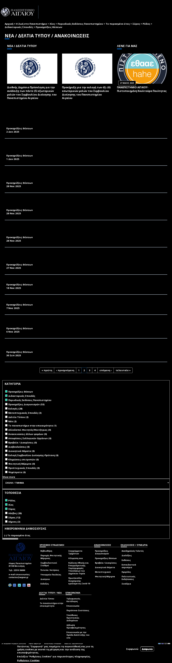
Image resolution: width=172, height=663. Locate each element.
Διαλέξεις (127, 555)
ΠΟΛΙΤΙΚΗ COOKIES (52, 644)
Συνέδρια (126, 583)
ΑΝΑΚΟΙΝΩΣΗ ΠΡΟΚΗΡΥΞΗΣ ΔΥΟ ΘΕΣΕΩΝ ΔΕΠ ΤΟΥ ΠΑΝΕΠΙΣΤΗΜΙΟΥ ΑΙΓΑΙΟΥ (54, 301)
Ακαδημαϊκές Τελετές (133, 551)
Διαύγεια (45, 579)
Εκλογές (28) (15, 408)
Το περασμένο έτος (118, 23)
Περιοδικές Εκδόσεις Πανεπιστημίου (80, 23)
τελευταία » (123, 370)
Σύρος (136, 23)
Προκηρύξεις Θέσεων (106, 558)
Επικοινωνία (72, 606)
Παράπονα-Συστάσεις (77, 610)
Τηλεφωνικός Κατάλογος (73, 600)
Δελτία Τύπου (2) (18, 417)
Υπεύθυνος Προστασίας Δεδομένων (72, 618)
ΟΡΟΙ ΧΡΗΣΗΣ (35, 644)
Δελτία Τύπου (47, 598)
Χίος (52, 23)
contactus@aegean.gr (19, 577)
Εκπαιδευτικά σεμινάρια (129, 566)
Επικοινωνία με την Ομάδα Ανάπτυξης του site (77, 635)
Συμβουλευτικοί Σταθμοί (48, 564)
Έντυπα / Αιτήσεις (49, 570)
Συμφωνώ (132, 648)
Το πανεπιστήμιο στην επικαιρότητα (51, 604)
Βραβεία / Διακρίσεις (106, 563)
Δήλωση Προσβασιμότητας (76, 626)
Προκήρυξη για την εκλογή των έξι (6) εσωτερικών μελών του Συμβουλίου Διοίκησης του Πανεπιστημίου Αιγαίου (86, 93)
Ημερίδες (126, 572)
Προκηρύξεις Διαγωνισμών (102, 552)
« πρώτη (47, 370)
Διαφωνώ (147, 649)
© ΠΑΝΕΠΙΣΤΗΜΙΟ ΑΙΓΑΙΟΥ (14, 644)
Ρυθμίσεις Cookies (28, 660)
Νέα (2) (12, 421)
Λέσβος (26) (15, 513)
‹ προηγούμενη (65, 370)
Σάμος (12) (14, 517)
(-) (5, 535)
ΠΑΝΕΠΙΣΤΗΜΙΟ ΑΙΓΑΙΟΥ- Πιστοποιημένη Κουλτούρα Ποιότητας (142, 89)
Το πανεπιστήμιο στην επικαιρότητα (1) (32, 425)
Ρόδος (146, 23)
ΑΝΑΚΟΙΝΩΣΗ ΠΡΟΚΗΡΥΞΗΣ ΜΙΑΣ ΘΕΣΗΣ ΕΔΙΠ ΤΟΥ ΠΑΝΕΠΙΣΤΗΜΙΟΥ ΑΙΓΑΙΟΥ (54, 281)
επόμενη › (106, 370)
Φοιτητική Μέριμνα (105, 576)
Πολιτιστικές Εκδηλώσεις (128, 578)
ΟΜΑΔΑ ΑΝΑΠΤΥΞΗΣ (73, 644)
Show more (9, 476)
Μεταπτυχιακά (103, 572)
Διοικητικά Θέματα (105, 567)
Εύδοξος (44, 583)
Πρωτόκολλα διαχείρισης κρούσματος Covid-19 (79, 581)
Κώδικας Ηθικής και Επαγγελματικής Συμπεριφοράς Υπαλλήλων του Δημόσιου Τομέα (78, 568)
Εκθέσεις (126, 560)
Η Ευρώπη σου (75, 558)
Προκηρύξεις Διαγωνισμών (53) (26, 404)
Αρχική (9, 23)
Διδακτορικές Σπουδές (19, 27)
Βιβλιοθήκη (46, 551)
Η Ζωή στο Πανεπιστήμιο (31, 23)
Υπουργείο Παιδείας (50, 574)
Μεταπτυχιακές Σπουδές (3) (25, 412)
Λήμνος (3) (14, 521)
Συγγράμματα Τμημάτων (75, 552)
